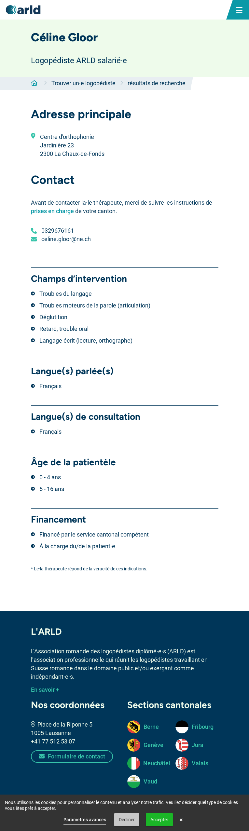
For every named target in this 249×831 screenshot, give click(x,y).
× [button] (181, 819)
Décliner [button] (127, 819)
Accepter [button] (159, 819)
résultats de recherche (157, 83)
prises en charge (52, 211)
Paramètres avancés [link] (84, 819)
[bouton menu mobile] (239, 9)
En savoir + (45, 689)
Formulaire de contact (72, 756)
